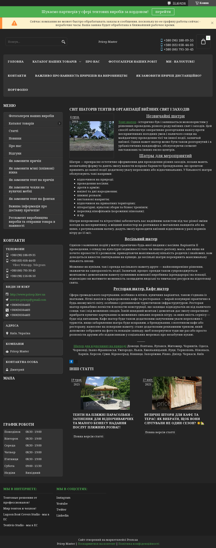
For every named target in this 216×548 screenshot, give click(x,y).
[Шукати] (63, 42)
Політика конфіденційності (138, 544)
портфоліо (18, 90)
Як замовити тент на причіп (31, 180)
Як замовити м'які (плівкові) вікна (31, 170)
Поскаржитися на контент (96, 544)
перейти (163, 11)
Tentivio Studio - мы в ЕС (20, 525)
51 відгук (179, 3)
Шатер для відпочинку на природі (100, 346)
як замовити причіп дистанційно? (168, 76)
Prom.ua (132, 540)
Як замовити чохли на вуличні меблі (27, 189)
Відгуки (15, 153)
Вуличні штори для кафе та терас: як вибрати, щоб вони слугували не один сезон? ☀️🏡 (174, 418)
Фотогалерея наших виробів (31, 116)
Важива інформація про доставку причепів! (28, 208)
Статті (13, 131)
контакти (17, 76)
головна (16, 61)
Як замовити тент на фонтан (32, 199)
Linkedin (62, 515)
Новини (15, 138)
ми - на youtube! (180, 61)
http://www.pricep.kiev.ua (27, 294)
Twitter (61, 509)
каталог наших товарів (54, 61)
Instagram (63, 498)
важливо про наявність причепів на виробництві (81, 76)
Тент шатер (127, 122)
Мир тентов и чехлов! (19, 508)
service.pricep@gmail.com (28, 299)
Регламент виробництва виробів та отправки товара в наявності (32, 222)
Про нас (15, 146)
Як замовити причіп (25, 161)
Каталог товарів (21, 123)
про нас (93, 61)
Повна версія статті (88, 436)
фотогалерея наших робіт (132, 61)
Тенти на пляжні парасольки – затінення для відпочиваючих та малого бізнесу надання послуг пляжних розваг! (103, 420)
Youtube (62, 503)
